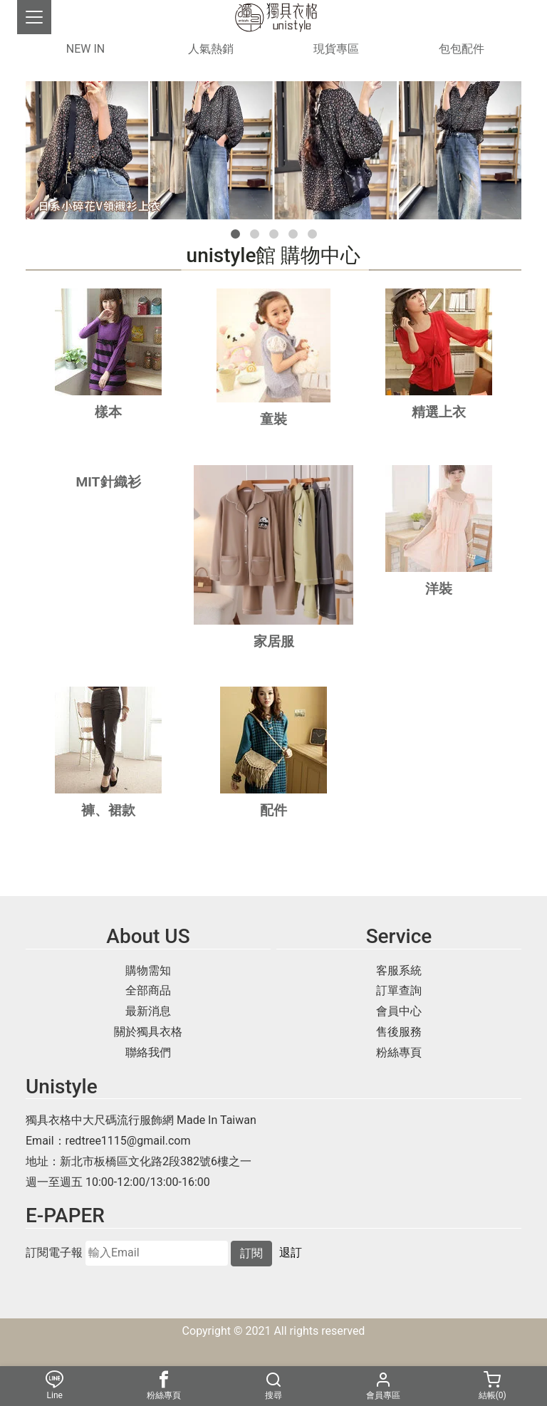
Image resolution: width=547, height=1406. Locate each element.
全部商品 (148, 990)
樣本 (108, 412)
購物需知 (148, 970)
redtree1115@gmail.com (128, 1140)
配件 (273, 810)
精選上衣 (439, 412)
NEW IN (85, 49)
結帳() (492, 1385)
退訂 (290, 1252)
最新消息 (148, 1011)
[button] (235, 233)
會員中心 (399, 1011)
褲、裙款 (108, 810)
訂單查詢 (399, 990)
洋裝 (438, 588)
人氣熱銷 (211, 49)
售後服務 (399, 1031)
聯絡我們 (148, 1052)
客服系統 (399, 970)
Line (54, 1385)
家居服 (274, 641)
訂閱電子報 (54, 1253)
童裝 (273, 419)
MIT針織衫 (107, 482)
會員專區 (383, 1385)
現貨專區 (336, 49)
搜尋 (273, 1385)
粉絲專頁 (399, 1052)
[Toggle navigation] (34, 17)
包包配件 (461, 49)
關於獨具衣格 (148, 1031)
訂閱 (251, 1253)
